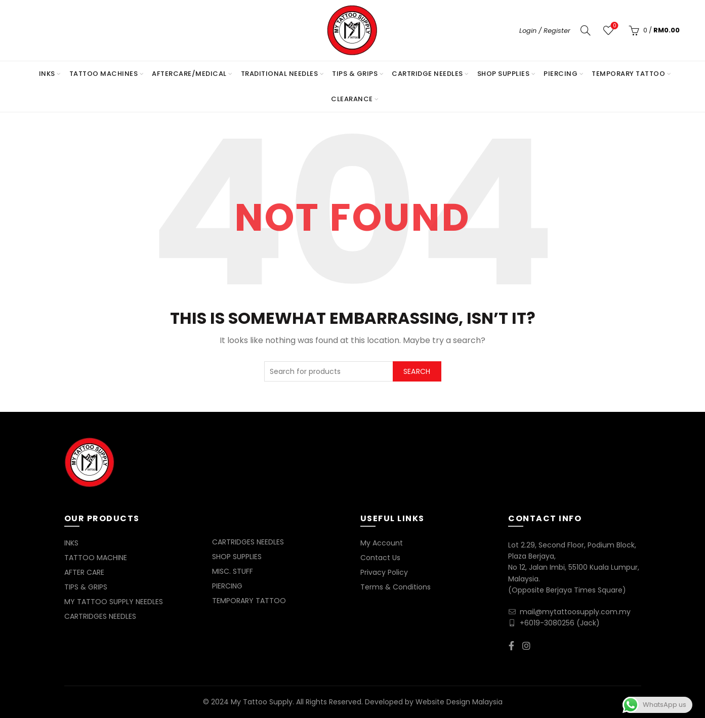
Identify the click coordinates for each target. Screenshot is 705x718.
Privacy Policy (384, 572)
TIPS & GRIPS (355, 73)
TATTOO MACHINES (103, 73)
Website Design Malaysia (459, 702)
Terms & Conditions (395, 587)
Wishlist (613, 26)
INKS (47, 73)
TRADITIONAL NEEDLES (279, 73)
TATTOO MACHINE (95, 558)
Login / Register (544, 30)
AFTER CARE (84, 572)
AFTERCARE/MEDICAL (189, 73)
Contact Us (380, 558)
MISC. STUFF (232, 571)
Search (417, 371)
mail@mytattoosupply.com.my (575, 612)
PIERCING (560, 73)
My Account (381, 543)
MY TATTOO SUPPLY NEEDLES (113, 602)
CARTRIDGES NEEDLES (100, 616)
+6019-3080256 (547, 623)
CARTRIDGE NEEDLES (427, 73)
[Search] (585, 30)
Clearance (352, 99)
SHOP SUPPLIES (503, 73)
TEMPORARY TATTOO (628, 73)
